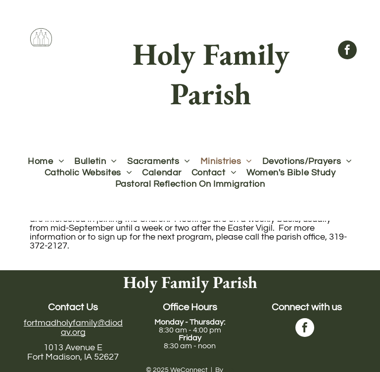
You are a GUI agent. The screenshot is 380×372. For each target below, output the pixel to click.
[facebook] (347, 51)
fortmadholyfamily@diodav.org (73, 327)
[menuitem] (46, 161)
